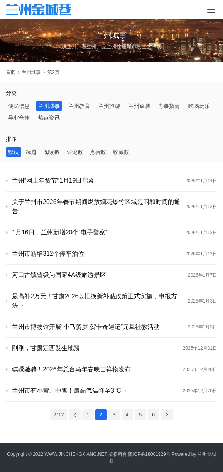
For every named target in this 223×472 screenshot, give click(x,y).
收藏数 (121, 152)
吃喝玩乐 (199, 106)
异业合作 (19, 118)
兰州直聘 (139, 106)
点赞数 (98, 152)
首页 (10, 72)
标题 (31, 152)
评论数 (75, 152)
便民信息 (19, 106)
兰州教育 (79, 106)
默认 (13, 152)
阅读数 (52, 152)
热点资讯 (49, 118)
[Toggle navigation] (211, 10)
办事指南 (169, 106)
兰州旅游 (109, 106)
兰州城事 (49, 106)
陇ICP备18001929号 (149, 454)
